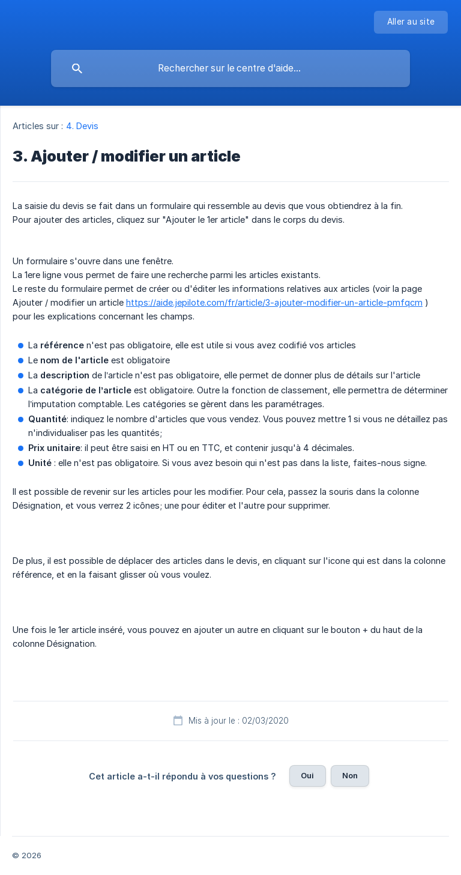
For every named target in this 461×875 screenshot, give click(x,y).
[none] (411, 22)
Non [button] (350, 775)
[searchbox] (230, 68)
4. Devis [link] (82, 126)
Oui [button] (307, 775)
